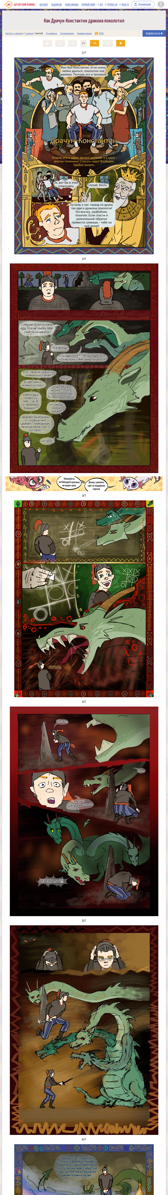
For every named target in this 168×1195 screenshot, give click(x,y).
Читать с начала (14, 33)
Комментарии (84, 33)
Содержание (67, 33)
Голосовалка (71, 4)
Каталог (44, 4)
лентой (39, 33)
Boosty (125, 4)
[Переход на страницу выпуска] (84, 155)
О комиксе (51, 33)
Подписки (56, 4)
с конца (29, 33)
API (101, 4)
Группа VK (112, 4)
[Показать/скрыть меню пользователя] (161, 4)
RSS (101, 33)
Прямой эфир (88, 4)
